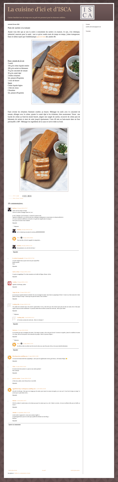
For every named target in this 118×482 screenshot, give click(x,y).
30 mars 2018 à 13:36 (22, 282)
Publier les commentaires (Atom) (22, 473)
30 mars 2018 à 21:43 (25, 304)
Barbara (14, 208)
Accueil (44, 470)
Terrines (21, 198)
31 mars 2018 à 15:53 (28, 343)
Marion (14, 400)
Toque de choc (16, 292)
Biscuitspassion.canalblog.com (20, 356)
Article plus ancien (75, 470)
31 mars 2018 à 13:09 (33, 356)
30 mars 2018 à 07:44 (29, 258)
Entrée (14, 198)
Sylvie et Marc (16, 271)
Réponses (16, 226)
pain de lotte (41, 37)
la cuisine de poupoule (18, 258)
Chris (13, 366)
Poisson (17, 198)
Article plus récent (12, 470)
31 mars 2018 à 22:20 (26, 378)
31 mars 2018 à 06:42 (23, 330)
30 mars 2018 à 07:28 (27, 229)
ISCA (18, 237)
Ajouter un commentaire (14, 424)
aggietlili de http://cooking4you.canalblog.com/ (24, 388)
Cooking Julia (16, 304)
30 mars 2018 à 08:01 (28, 237)
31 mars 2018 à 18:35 (21, 366)
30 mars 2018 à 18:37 (25, 292)
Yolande (14, 412)
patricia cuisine (16, 378)
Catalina (14, 282)
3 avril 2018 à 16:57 (21, 400)
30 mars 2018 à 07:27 (22, 208)
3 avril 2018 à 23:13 (29, 317)
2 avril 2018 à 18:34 (41, 388)
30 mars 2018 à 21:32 (27, 245)
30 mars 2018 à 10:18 (25, 271)
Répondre (14, 223)
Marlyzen (14, 330)
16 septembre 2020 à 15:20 (23, 412)
